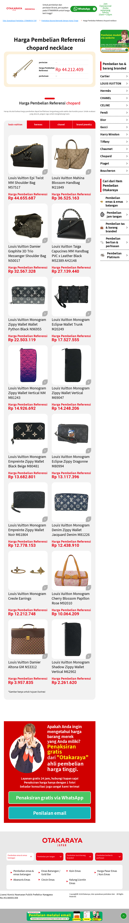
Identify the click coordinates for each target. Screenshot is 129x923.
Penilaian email (49, 813)
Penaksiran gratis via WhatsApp (49, 797)
